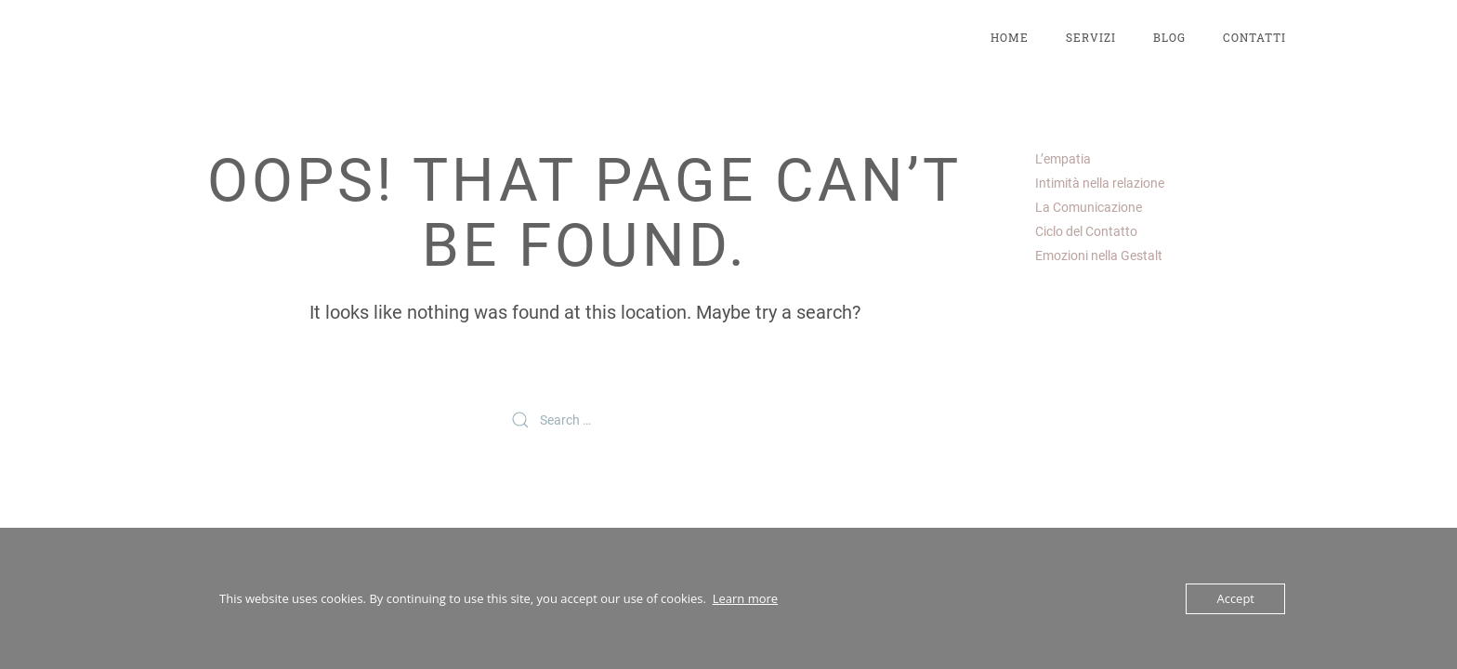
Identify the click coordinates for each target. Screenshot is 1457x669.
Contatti (1254, 37)
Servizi (1091, 37)
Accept (1235, 598)
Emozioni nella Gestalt (1098, 255)
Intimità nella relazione (1099, 183)
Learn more (745, 598)
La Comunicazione (1088, 207)
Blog (1169, 37)
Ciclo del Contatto (1086, 231)
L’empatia (1063, 158)
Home (1010, 37)
